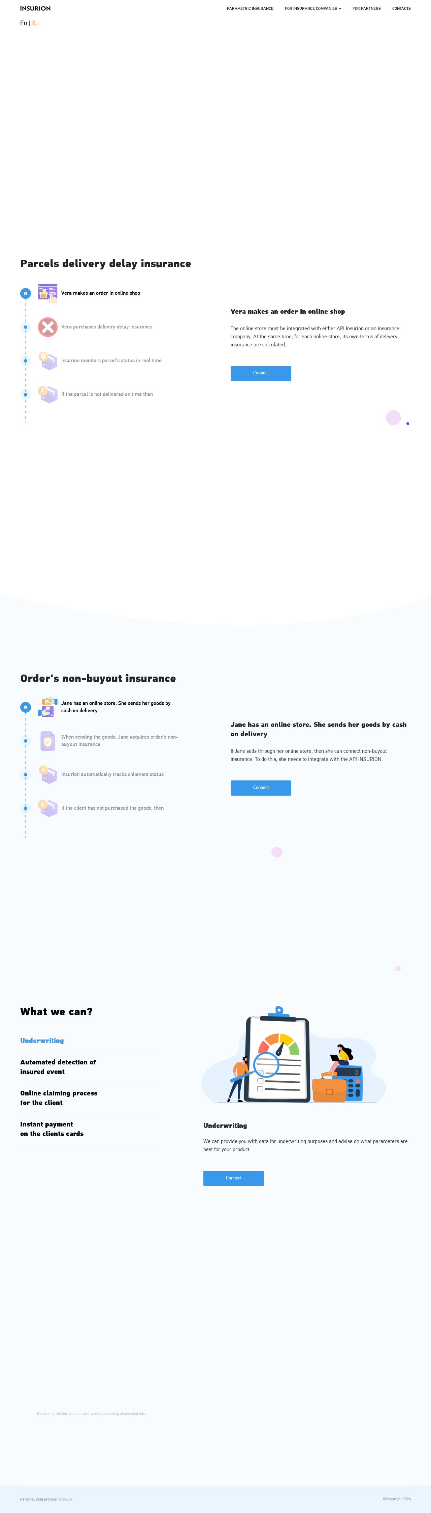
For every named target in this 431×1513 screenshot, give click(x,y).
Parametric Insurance (250, 9)
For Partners (367, 9)
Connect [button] (261, 373)
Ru (35, 23)
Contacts (401, 9)
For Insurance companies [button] (311, 9)
